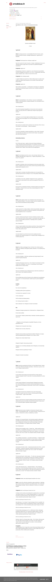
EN (13, 9)
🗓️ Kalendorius (11, 11)
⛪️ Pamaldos (11, 10)
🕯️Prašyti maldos (11, 12)
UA (11, 9)
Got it (47, 579)
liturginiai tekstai (8, 26)
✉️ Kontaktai (17, 12)
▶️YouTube (11, 15)
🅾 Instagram (19, 15)
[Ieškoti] (45, 3)
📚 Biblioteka (16, 11)
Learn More (42, 579)
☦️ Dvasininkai (16, 10)
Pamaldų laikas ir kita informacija (26, 571)
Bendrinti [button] (7, 23)
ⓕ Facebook (15, 15)
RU (9, 9)
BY (12, 9)
